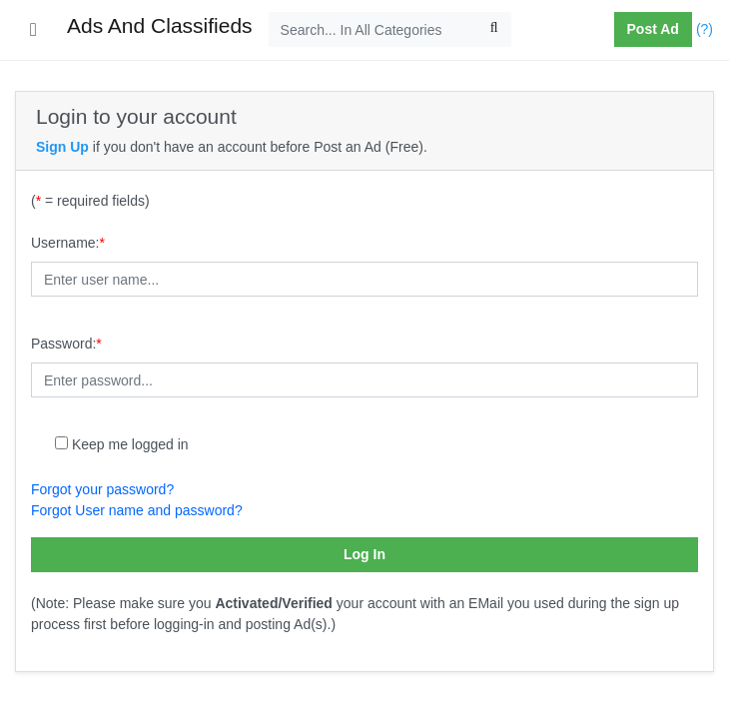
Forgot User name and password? (137, 510)
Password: (66, 344)
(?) (704, 29)
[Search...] (390, 29)
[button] (606, 30)
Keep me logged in (130, 444)
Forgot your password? (102, 489)
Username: (68, 243)
